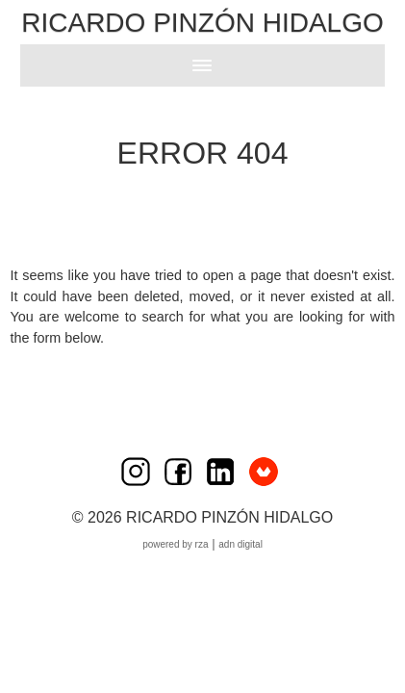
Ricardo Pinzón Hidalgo (202, 23)
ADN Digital (240, 544)
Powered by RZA (175, 544)
